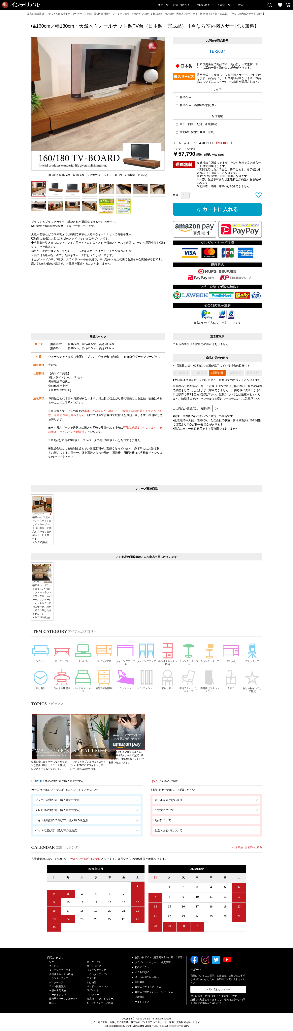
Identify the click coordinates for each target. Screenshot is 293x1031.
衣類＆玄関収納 (104, 686)
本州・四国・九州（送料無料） (197, 127)
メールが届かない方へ (147, 976)
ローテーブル (61, 656)
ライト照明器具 (61, 686)
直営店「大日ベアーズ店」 (149, 986)
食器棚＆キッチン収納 (167, 658)
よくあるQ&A (142, 971)
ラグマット (125, 684)
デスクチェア (252, 656)
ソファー (40, 656)
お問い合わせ (204, 5)
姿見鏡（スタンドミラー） (209, 686)
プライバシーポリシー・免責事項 (153, 961)
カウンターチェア (209, 658)
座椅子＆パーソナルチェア (188, 686)
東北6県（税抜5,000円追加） (196, 135)
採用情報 (139, 996)
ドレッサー (167, 684)
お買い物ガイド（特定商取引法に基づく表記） (160, 956)
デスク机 (231, 656)
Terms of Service (175, 1025)
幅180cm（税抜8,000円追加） (196, 108)
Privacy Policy (157, 1025)
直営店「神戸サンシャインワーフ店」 (155, 991)
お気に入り (280, 5)
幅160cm (183, 100)
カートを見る (288, 5)
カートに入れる (221, 212)
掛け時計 (40, 684)
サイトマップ (142, 1001)
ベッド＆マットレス (83, 686)
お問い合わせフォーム (218, 988)
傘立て (231, 684)
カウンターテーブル (188, 658)
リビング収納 (104, 656)
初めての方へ (142, 966)
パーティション (146, 686)
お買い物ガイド (182, 5)
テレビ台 (83, 656)
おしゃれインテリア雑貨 (252, 686)
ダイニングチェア (146, 658)
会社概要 (139, 981)
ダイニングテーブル (125, 658)
